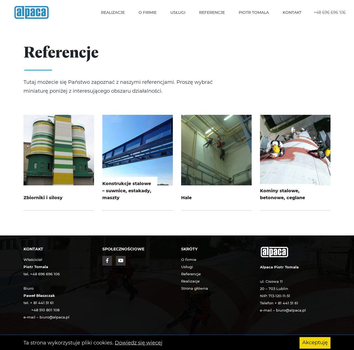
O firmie (148, 12)
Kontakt (292, 12)
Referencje (212, 12)
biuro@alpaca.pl (54, 317)
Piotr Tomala (254, 12)
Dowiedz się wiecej (138, 343)
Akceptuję (315, 343)
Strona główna (194, 288)
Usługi (177, 12)
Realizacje (113, 12)
